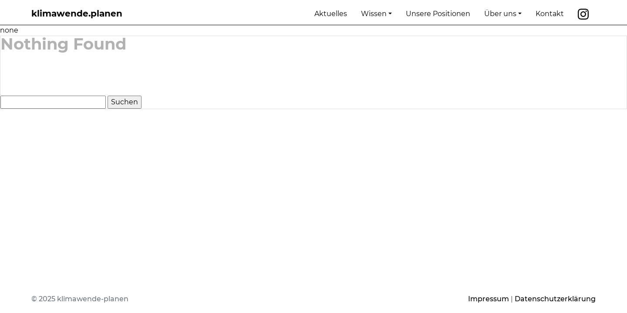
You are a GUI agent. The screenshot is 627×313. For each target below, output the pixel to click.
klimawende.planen (76, 13)
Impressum (488, 299)
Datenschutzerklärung (555, 299)
